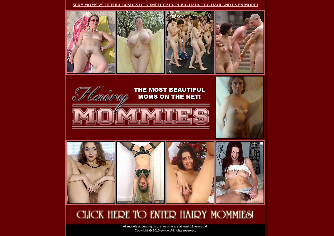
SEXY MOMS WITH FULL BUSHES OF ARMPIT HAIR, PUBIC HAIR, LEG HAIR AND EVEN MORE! (165, 5)
